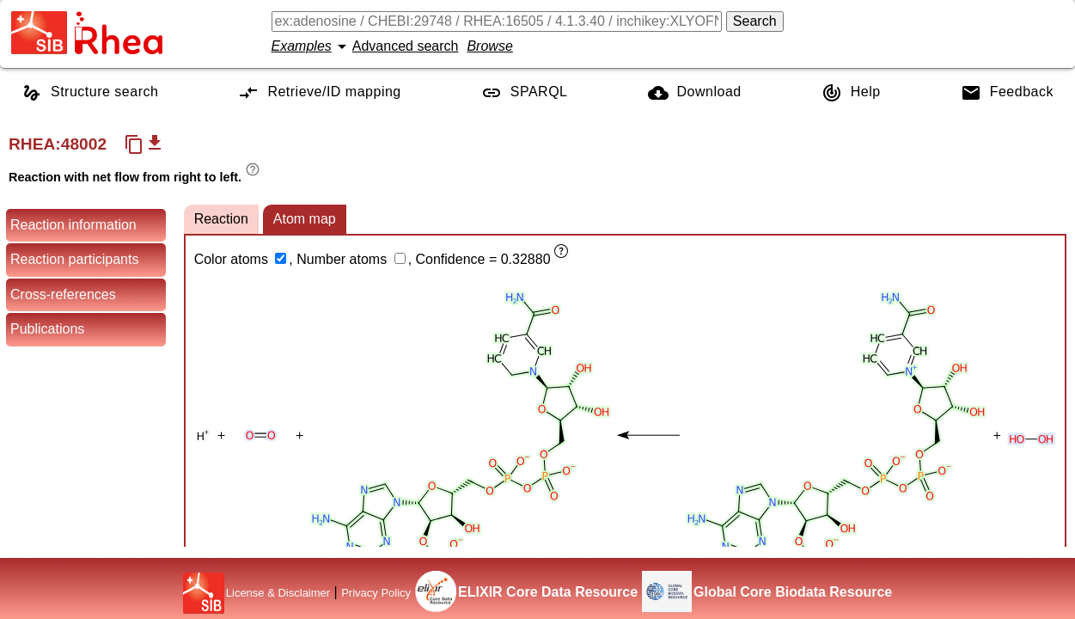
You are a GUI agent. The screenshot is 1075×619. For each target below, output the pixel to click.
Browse (489, 46)
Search (755, 21)
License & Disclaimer (278, 592)
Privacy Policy (376, 592)
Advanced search (405, 46)
